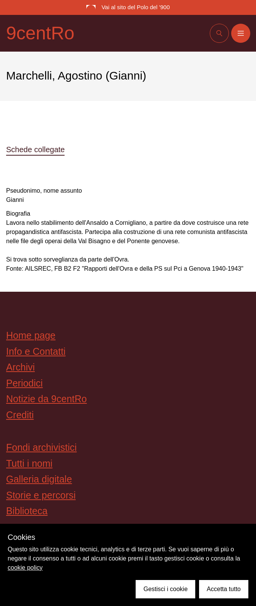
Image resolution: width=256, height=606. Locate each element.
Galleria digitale (39, 479)
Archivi (20, 367)
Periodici (24, 383)
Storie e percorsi (41, 495)
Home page (30, 335)
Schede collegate (35, 149)
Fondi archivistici (41, 447)
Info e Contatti (36, 351)
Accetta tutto (224, 589)
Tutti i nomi (29, 463)
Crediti (20, 414)
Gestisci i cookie (165, 589)
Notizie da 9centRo (46, 398)
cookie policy (25, 567)
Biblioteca (26, 510)
